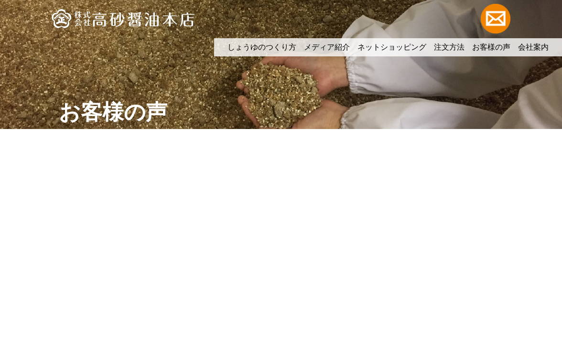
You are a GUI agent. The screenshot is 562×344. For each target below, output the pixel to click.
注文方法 (449, 47)
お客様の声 (491, 47)
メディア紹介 (327, 47)
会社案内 (533, 47)
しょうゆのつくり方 (261, 47)
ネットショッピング (391, 47)
